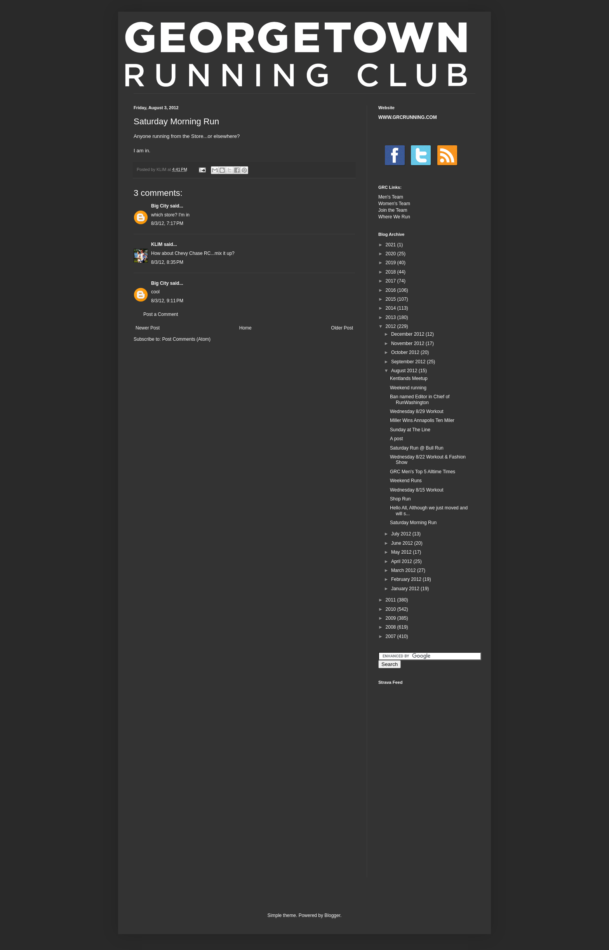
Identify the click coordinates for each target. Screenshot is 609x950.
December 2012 (408, 334)
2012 (391, 326)
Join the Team (392, 210)
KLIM (156, 244)
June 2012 (402, 543)
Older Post (342, 328)
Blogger (332, 915)
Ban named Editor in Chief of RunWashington (419, 399)
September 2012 (409, 361)
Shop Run (400, 499)
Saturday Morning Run (413, 522)
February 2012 (407, 579)
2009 (391, 618)
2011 (391, 600)
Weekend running (408, 387)
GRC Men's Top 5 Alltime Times (422, 471)
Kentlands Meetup (409, 378)
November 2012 (408, 343)
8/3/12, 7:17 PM (167, 223)
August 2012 (405, 370)
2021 (391, 245)
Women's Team (394, 203)
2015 (391, 299)
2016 (391, 290)
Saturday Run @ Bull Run (417, 448)
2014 (391, 308)
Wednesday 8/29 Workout (417, 411)
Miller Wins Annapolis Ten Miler (422, 420)
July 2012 (401, 534)
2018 (391, 272)
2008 (391, 627)
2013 (391, 317)
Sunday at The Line (410, 429)
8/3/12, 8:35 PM (167, 262)
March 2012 (404, 570)
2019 (391, 262)
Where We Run (394, 217)
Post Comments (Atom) (186, 339)
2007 (391, 636)
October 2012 (406, 352)
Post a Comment (160, 314)
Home (245, 328)
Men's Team (390, 197)
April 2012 (402, 561)
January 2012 (406, 588)
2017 (391, 281)
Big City (160, 206)
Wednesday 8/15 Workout (417, 490)
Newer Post (148, 328)
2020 (391, 253)
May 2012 (402, 552)
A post (396, 438)
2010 (391, 609)
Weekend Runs (406, 480)
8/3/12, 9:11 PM (167, 300)
